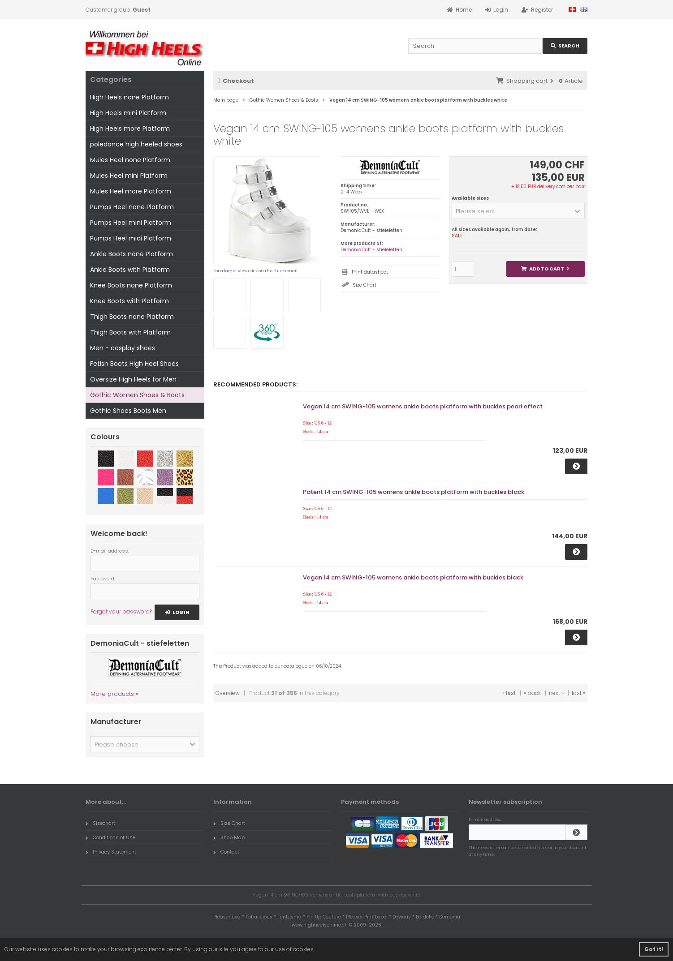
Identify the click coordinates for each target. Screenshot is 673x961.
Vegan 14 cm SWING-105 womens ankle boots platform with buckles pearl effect (423, 406)
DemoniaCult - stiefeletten (371, 249)
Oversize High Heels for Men (133, 379)
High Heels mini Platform (128, 112)
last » (578, 693)
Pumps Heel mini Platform (130, 222)
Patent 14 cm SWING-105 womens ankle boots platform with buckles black (413, 492)
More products (112, 694)
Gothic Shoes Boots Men (128, 410)
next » (556, 693)
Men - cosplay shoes (122, 347)
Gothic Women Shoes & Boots (137, 394)
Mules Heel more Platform (130, 191)
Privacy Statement (111, 851)
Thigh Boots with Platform (130, 332)
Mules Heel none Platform (130, 159)
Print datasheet (370, 272)
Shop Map (229, 837)
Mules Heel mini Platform (129, 175)
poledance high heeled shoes (136, 144)
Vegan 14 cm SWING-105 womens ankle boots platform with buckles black (413, 577)
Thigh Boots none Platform (132, 316)
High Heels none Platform (129, 97)
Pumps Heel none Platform (132, 206)
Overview (228, 693)
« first (509, 693)
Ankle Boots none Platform (131, 253)
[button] (518, 211)
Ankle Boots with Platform (130, 269)
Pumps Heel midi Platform (130, 238)
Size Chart (364, 285)
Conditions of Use (110, 837)
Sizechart (100, 823)
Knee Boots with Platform (129, 300)
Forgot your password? (121, 611)
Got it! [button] (653, 949)
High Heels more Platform (130, 128)
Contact (226, 851)
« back (532, 693)
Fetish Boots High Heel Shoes (134, 363)
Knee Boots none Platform (131, 285)
